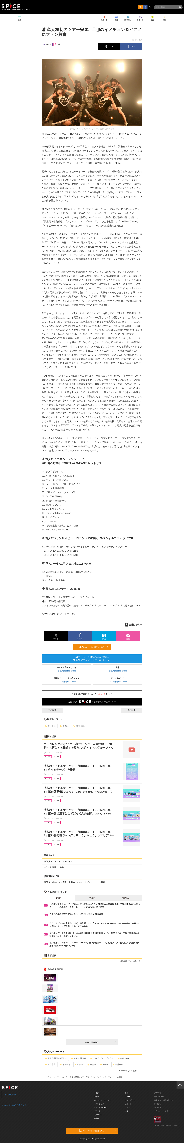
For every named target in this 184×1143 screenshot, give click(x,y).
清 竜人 (64, 726)
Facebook (10, 1094)
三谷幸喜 (50, 1064)
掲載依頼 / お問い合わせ (163, 1100)
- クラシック (99, 1104)
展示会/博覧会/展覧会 (56, 1058)
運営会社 (157, 1093)
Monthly (125, 898)
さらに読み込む (100, 1042)
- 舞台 (96, 1097)
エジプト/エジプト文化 (102, 1058)
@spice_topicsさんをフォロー (15, 1105)
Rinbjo (104, 1064)
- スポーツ (98, 1115)
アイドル (50, 726)
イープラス (47, 1077)
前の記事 (49, 710)
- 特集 (126, 1111)
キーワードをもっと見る (129, 1071)
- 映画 (96, 1118)
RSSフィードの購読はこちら (93, 647)
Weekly (92, 898)
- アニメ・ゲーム (100, 1108)
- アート (97, 1111)
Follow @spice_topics (66, 671)
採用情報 (157, 1104)
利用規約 (157, 1108)
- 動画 (126, 1093)
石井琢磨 (118, 1064)
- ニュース (128, 1097)
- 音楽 (96, 1093)
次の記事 (134, 710)
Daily (58, 898)
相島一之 (65, 1064)
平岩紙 (92, 1064)
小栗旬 (79, 1064)
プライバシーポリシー (162, 1111)
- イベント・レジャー (102, 1100)
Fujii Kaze (123, 1058)
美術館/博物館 (78, 1058)
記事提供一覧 (159, 1097)
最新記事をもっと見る (130, 961)
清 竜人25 (79, 726)
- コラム (127, 1108)
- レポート (128, 1104)
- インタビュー (129, 1100)
